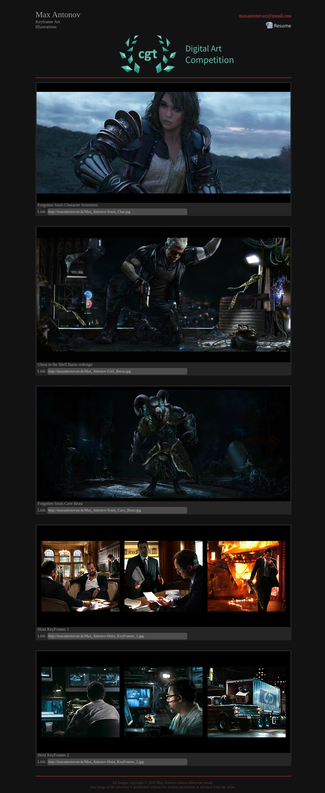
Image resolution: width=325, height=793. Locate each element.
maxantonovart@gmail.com (265, 15)
